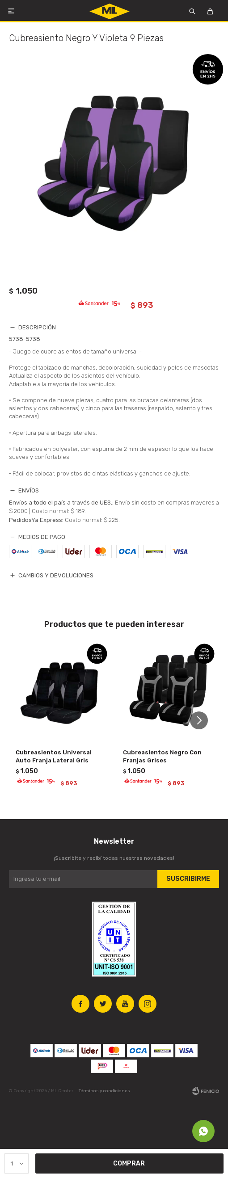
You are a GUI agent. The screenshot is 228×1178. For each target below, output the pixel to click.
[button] (202, 721)
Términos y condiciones (104, 1091)
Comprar (129, 1164)
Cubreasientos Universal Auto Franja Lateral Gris (54, 756)
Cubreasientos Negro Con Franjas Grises (162, 756)
